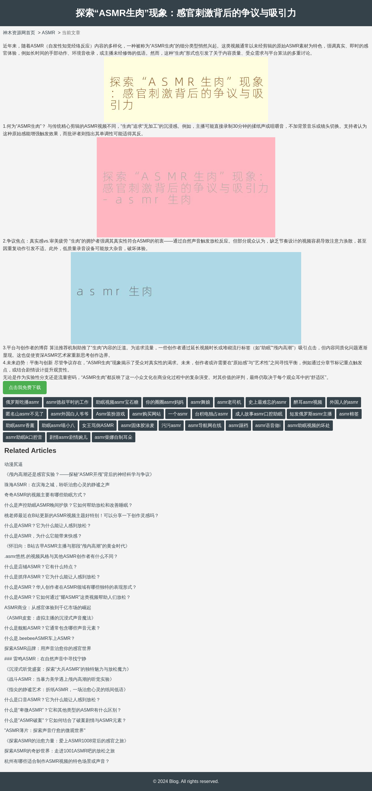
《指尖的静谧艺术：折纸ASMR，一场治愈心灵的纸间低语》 (66, 689)
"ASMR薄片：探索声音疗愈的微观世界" (45, 730)
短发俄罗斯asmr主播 (311, 413)
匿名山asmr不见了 (25, 413)
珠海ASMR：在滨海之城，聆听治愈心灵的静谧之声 (57, 484)
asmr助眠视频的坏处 (309, 425)
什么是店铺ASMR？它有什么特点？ (40, 566)
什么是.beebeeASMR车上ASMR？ (39, 638)
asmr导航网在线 (204, 425)
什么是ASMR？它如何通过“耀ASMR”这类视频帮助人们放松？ (67, 597)
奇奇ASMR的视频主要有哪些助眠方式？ (45, 494)
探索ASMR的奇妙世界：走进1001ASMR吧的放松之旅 (59, 750)
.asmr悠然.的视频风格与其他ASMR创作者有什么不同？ (61, 556)
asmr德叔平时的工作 (67, 402)
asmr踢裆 (238, 425)
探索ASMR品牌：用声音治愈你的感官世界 (47, 648)
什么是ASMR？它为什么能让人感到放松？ (47, 525)
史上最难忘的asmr (267, 402)
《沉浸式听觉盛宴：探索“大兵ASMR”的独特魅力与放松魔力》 (67, 669)
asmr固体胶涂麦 (137, 425)
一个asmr (178, 413)
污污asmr (171, 425)
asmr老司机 (229, 402)
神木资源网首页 (19, 32)
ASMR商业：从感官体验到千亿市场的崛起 (47, 607)
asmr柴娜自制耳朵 (114, 437)
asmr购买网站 (146, 413)
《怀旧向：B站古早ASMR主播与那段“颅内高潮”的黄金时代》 (67, 546)
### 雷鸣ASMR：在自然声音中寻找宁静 (45, 658)
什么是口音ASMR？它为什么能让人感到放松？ (52, 699)
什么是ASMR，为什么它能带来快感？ (43, 535)
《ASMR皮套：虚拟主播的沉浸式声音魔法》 (50, 617)
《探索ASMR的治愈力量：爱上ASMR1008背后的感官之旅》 (66, 740)
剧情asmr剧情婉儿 (69, 437)
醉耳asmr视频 (308, 402)
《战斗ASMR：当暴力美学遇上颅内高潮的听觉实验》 (59, 679)
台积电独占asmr (211, 413)
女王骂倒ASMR (98, 425)
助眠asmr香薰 (20, 425)
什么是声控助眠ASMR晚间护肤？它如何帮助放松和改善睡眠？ (68, 505)
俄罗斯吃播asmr (22, 402)
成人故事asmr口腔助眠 (258, 413)
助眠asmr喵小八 (58, 425)
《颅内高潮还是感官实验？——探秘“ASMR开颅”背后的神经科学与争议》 (79, 474)
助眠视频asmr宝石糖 (117, 402)
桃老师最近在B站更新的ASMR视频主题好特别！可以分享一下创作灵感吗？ (81, 515)
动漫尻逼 (13, 464)
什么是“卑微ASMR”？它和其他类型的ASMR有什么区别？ (63, 710)
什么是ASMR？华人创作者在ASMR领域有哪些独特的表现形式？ (70, 587)
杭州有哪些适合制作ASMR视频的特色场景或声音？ (57, 761)
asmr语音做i (267, 425)
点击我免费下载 (25, 387)
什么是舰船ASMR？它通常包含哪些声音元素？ (52, 628)
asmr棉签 (349, 413)
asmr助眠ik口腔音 (24, 437)
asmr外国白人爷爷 (70, 413)
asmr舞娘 (200, 402)
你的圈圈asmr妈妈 (165, 402)
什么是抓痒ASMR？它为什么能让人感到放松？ (52, 576)
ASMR (48, 32)
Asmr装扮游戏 (110, 413)
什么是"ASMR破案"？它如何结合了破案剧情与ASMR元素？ (65, 720)
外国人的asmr (344, 402)
